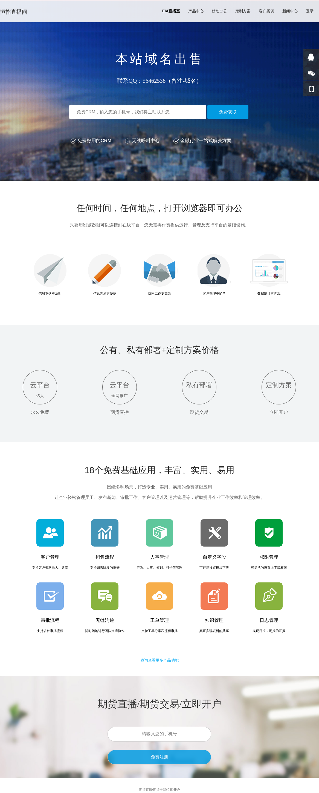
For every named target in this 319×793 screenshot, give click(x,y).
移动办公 (219, 11)
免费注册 (159, 757)
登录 (310, 11)
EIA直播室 (171, 11)
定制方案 (243, 11)
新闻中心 (290, 11)
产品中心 (196, 11)
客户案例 (266, 11)
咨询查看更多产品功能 (159, 660)
